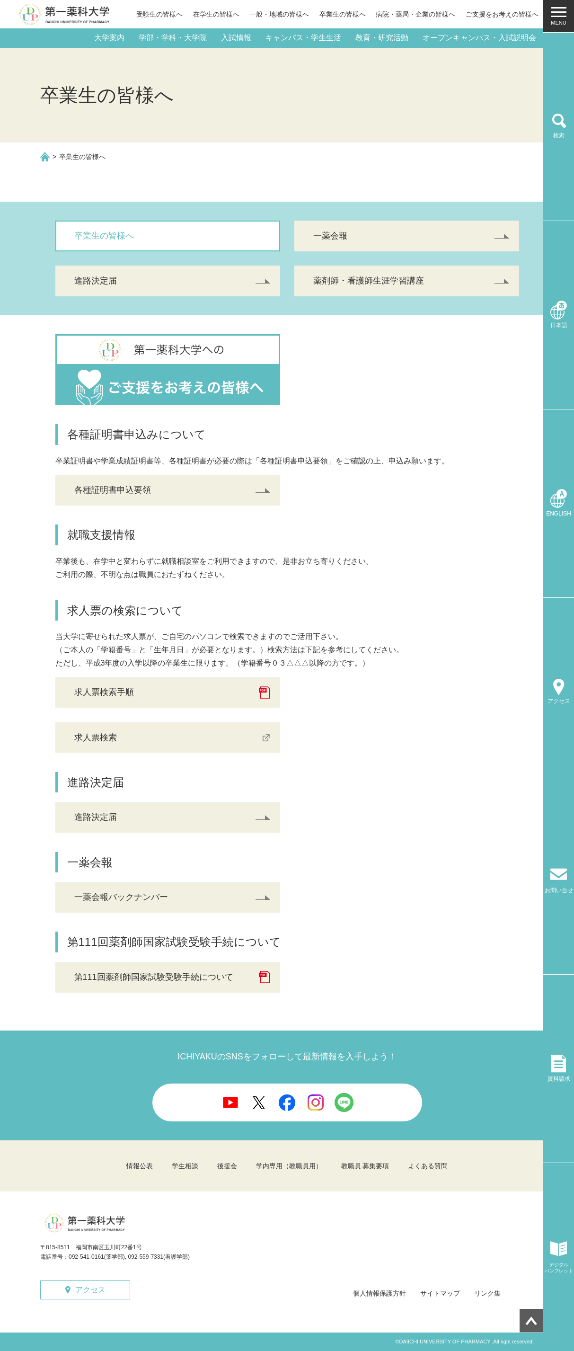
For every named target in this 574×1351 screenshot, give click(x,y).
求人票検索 (95, 737)
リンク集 (487, 1293)
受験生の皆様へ (159, 14)
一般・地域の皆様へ (279, 14)
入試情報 (236, 38)
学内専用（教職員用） (289, 1166)
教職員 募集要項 (365, 1166)
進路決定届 (95, 280)
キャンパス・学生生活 (303, 38)
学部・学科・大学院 (173, 38)
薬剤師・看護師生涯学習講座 (368, 280)
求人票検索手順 (104, 692)
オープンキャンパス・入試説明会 (479, 38)
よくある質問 (428, 1166)
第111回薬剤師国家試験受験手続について (153, 977)
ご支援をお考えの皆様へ (502, 14)
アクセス (90, 1290)
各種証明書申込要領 (112, 490)
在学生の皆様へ (216, 14)
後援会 (227, 1166)
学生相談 (185, 1166)
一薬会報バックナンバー (121, 897)
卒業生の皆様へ (342, 14)
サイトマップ (440, 1293)
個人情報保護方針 (379, 1293)
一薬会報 (330, 235)
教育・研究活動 (381, 38)
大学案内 (109, 38)
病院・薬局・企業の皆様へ (415, 14)
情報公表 (139, 1166)
